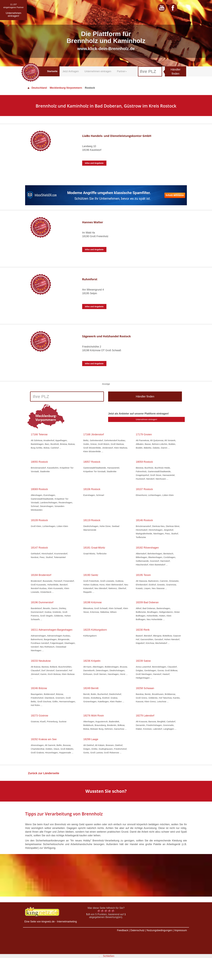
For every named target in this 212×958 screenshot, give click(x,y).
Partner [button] (122, 71)
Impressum (180, 930)
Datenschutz (137, 930)
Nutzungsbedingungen (159, 930)
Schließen (108, 956)
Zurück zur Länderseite (43, 773)
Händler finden (175, 71)
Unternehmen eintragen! (146, 419)
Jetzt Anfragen (70, 71)
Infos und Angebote (94, 163)
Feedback (122, 930)
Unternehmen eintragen (97, 71)
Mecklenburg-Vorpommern (66, 87)
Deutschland (37, 87)
